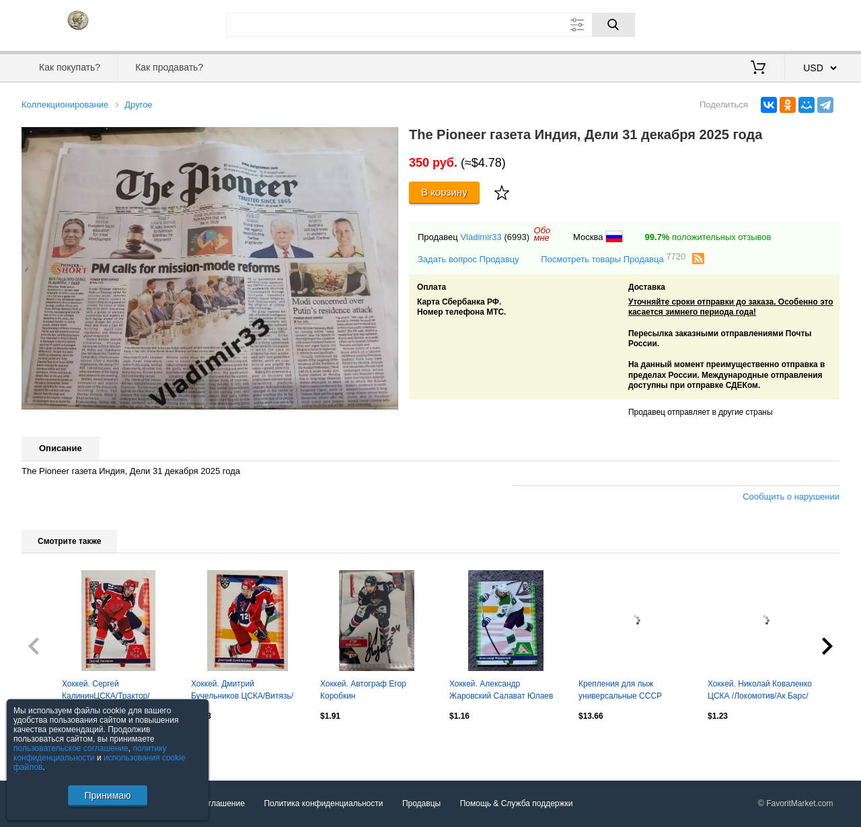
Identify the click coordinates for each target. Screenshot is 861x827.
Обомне (542, 234)
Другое (138, 105)
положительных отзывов (708, 237)
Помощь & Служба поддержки (516, 803)
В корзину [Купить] (444, 192)
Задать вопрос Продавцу (468, 259)
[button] (386, 139)
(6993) (516, 237)
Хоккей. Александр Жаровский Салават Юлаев (501, 690)
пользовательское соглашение (70, 748)
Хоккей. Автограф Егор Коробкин (363, 690)
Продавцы (421, 803)
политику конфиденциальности (90, 753)
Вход (761, 23)
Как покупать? (69, 67)
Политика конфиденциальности (323, 803)
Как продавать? (169, 67)
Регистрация (811, 23)
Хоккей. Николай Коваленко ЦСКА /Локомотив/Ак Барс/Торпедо (760, 691)
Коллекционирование (65, 105)
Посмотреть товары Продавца (613, 258)
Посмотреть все (51, 745)
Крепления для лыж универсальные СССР (620, 690)
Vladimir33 (480, 237)
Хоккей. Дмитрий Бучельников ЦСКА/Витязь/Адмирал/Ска (242, 691)
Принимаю (107, 795)
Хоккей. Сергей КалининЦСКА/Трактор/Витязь (106, 691)
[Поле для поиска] (430, 25)
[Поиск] (613, 25)
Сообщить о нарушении (791, 496)
